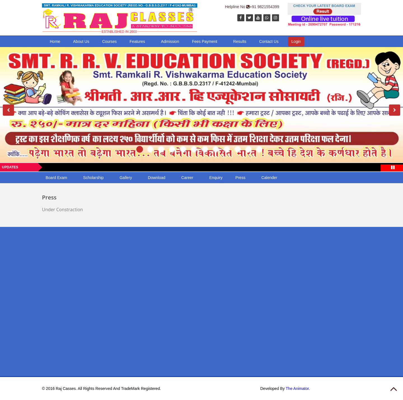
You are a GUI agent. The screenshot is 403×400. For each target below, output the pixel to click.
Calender (269, 177)
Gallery (126, 177)
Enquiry (215, 177)
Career (187, 177)
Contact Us (268, 41)
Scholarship (93, 177)
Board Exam (56, 177)
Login (296, 41)
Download (156, 177)
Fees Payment (204, 41)
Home (55, 41)
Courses (109, 41)
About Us (81, 41)
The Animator (297, 388)
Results (239, 41)
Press (240, 177)
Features (137, 41)
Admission (170, 41)
